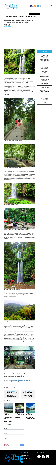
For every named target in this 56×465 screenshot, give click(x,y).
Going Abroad (12, 14)
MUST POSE (20, 16)
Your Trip (26, 14)
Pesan (5, 438)
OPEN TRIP (27, 16)
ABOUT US (33, 16)
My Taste (20, 14)
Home (6, 14)
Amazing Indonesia (35, 14)
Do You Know (8, 16)
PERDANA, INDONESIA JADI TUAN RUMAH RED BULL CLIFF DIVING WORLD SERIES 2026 (44, 69)
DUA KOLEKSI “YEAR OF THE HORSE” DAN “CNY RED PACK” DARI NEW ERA (44, 99)
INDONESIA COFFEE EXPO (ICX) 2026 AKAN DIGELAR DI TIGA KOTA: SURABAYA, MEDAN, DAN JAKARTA (44, 80)
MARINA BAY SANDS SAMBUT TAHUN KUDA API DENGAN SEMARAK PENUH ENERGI (44, 90)
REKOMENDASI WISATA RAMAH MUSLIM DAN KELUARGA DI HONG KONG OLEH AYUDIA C (44, 58)
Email (5, 433)
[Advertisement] (28, 37)
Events (15, 16)
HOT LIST (43, 14)
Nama (5, 428)
